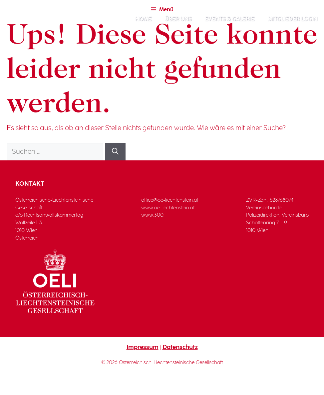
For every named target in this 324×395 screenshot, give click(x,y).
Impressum (143, 347)
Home (143, 19)
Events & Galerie (229, 19)
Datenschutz (180, 347)
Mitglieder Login (292, 19)
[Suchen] (115, 151)
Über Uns (178, 19)
